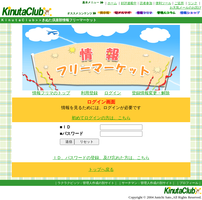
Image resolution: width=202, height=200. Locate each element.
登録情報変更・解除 (151, 93)
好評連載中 (129, 3)
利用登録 (89, 93)
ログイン (112, 93)
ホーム (112, 3)
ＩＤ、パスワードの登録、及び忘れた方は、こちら (101, 157)
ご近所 (179, 3)
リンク (192, 3)
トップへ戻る (101, 169)
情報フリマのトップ (51, 93)
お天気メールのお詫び (185, 7)
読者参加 (146, 3)
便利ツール (163, 3)
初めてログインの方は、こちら (101, 118)
